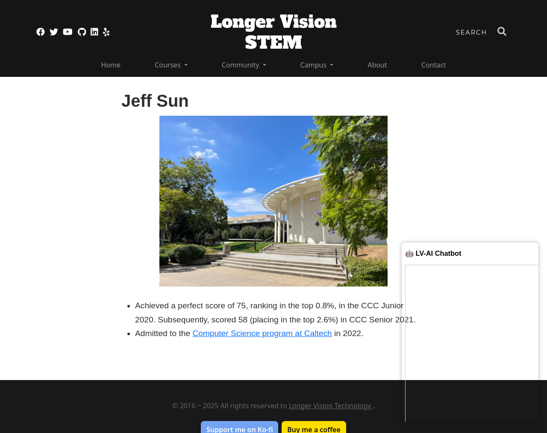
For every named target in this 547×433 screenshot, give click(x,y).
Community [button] (241, 65)
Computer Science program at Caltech (262, 333)
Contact (433, 65)
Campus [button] (314, 65)
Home (111, 65)
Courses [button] (168, 65)
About (377, 65)
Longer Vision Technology (331, 405)
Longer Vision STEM (274, 32)
